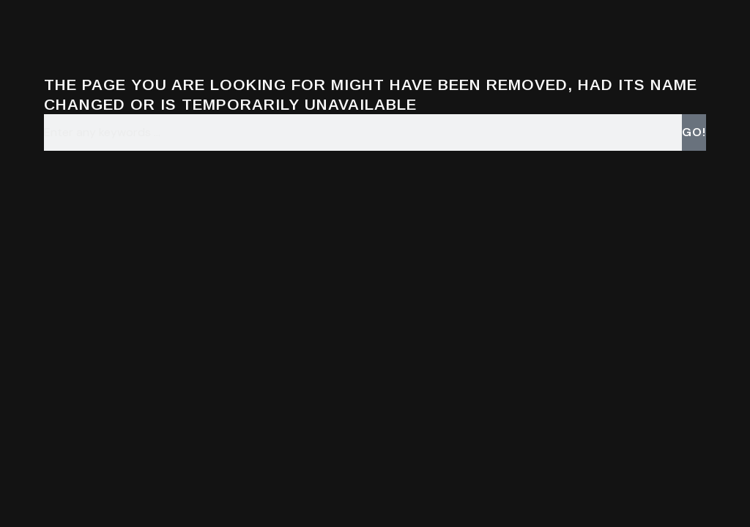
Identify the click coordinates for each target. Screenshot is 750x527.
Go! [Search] (694, 132)
